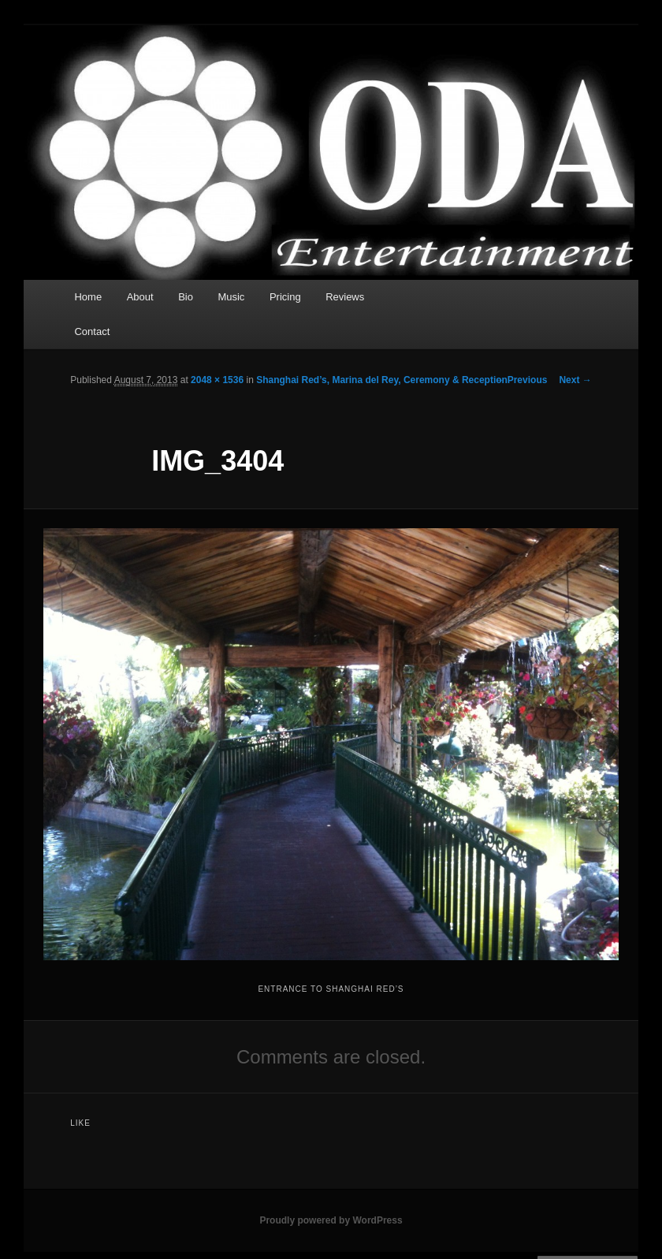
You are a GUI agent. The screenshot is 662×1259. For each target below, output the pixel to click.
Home (88, 297)
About (140, 297)
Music (231, 297)
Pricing (285, 297)
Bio (185, 297)
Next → (575, 380)
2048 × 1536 (217, 380)
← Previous (521, 380)
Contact (92, 331)
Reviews (344, 297)
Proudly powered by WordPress (330, 1220)
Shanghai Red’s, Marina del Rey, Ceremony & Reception (382, 380)
